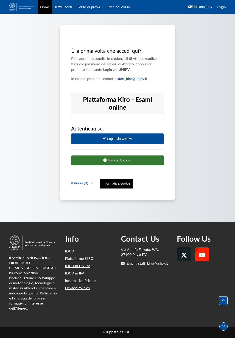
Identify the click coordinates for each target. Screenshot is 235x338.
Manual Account (117, 160)
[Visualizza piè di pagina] (223, 326)
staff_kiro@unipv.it (132, 78)
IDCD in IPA (75, 273)
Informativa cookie (116, 183)
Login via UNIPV (117, 139)
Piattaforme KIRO (79, 258)
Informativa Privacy (80, 280)
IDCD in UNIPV (77, 265)
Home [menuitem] (45, 7)
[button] (200, 7)
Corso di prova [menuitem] (88, 7)
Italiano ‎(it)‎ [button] (80, 183)
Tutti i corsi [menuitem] (63, 7)
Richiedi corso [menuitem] (119, 7)
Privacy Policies (77, 287)
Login (221, 7)
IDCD (69, 251)
